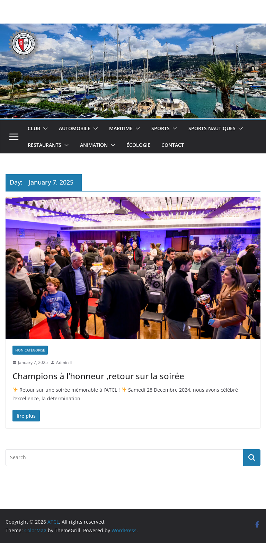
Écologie (138, 145)
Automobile (74, 128)
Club (34, 128)
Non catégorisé (30, 350)
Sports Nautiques (212, 128)
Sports (160, 128)
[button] (44, 128)
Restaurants (44, 145)
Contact (172, 145)
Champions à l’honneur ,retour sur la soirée (98, 376)
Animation (94, 145)
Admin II (64, 362)
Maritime (121, 128)
